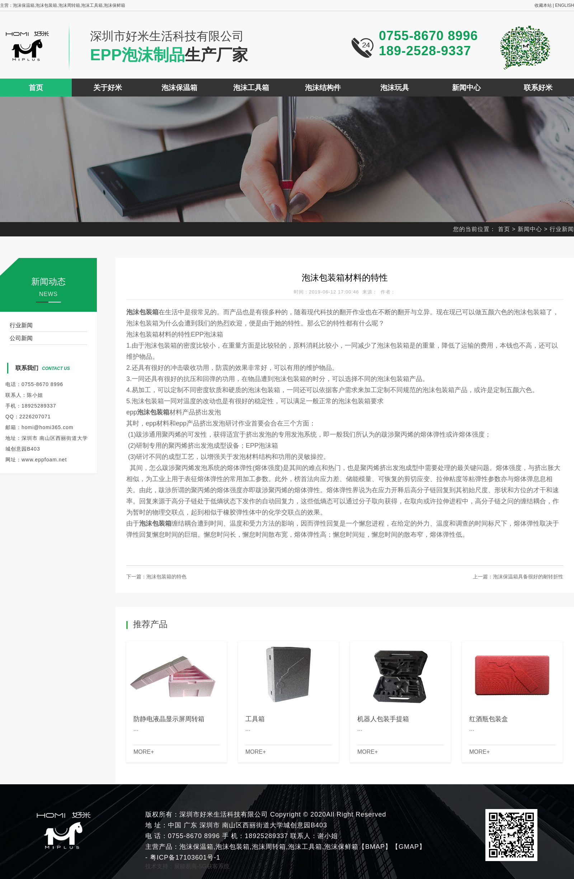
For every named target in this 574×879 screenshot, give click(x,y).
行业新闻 (562, 229)
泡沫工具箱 (251, 87)
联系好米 (538, 87)
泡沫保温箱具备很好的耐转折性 (528, 576)
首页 (36, 87)
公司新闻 (21, 338)
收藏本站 (543, 5)
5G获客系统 (214, 866)
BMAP (375, 846)
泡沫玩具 (394, 87)
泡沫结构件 (323, 87)
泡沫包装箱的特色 (166, 576)
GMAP (409, 846)
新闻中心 (466, 87)
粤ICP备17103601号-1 (184, 857)
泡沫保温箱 (179, 87)
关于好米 (107, 87)
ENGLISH (564, 5)
